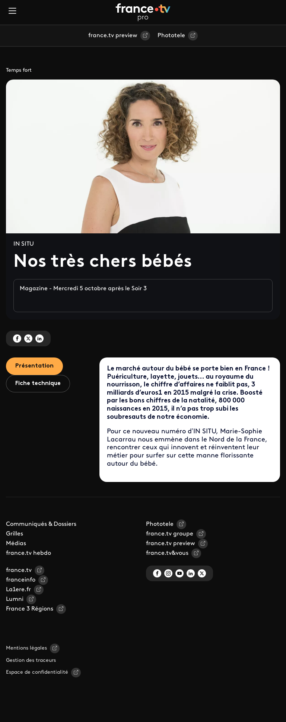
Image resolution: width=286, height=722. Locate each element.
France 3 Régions (29, 609)
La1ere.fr (18, 590)
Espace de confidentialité (37, 672)
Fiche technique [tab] (38, 383)
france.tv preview (112, 36)
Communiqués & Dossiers (41, 524)
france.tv (19, 570)
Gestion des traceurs (31, 660)
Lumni (14, 599)
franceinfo (20, 580)
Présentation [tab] (34, 366)
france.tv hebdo (28, 553)
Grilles (14, 534)
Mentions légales (26, 648)
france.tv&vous (167, 553)
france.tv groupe (169, 534)
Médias (16, 544)
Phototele (171, 36)
